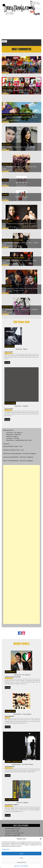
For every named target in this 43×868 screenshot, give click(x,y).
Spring (5, 448)
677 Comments (5, 72)
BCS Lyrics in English (11, 801)
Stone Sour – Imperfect (21, 407)
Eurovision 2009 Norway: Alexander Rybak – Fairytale (21, 119)
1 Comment (7, 719)
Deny (21, 858)
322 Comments (5, 151)
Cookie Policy (17, 865)
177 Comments (5, 230)
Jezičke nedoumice (21, 184)
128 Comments (5, 315)
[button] (40, 839)
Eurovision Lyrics (7, 116)
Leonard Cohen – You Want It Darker (22, 766)
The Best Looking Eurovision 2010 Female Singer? (21, 148)
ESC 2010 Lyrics (8, 171)
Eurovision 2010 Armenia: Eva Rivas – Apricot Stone (21, 168)
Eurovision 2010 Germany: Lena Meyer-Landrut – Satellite (21, 244)
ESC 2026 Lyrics (11, 678)
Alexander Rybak (8, 122)
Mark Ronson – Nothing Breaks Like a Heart (19, 442)
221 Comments (5, 173)
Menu (4, 41)
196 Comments (5, 187)
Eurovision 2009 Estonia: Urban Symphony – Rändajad (21, 311)
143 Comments (5, 294)
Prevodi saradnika (19, 259)
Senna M (15, 806)
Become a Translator (21, 198)
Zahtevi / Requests (7, 89)
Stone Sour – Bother (21, 350)
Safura (13, 228)
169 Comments (5, 249)
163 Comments (5, 266)
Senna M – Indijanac (12, 438)
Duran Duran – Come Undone (22, 716)
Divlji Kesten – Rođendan (13, 436)
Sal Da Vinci (17, 678)
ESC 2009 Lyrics (16, 122)
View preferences (21, 862)
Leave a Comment (8, 354)
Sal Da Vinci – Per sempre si (14, 434)
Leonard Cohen (11, 768)
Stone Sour (10, 353)
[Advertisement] (21, 27)
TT (18, 806)
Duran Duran (11, 717)
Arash (6, 265)
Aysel (9, 265)
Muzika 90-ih (10, 806)
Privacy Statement (24, 865)
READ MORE (7, 364)
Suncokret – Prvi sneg (12, 440)
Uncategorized (6, 146)
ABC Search (21, 69)
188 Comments (5, 201)
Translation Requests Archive (21, 92)
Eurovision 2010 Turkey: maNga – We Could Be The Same (21, 290)
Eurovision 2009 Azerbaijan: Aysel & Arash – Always (21, 262)
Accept (21, 853)
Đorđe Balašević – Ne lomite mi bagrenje (24, 455)
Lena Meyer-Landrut (16, 247)
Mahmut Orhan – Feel (15, 448)
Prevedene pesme (25, 116)
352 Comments (5, 123)
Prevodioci (5, 181)
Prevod (4, 67)
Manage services (6, 849)
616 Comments (5, 95)
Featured (16, 116)
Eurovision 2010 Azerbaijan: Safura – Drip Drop (21, 225)
